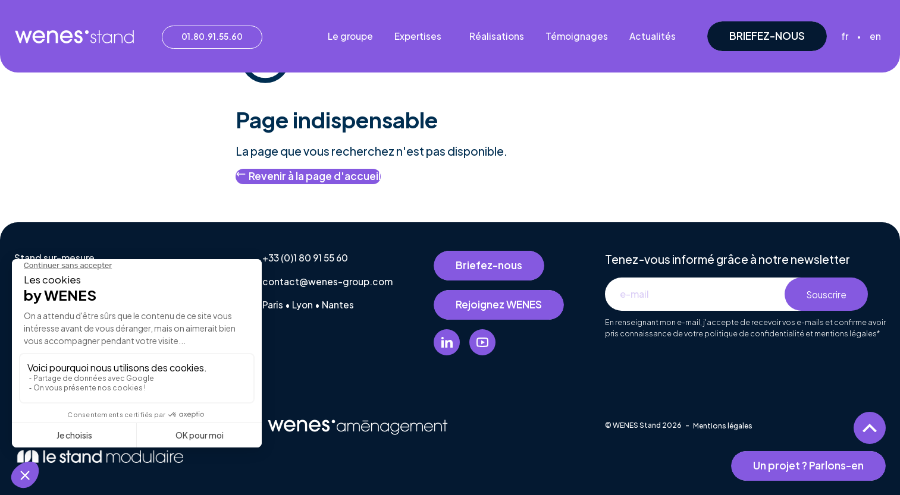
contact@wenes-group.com (327, 281)
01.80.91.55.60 (212, 36)
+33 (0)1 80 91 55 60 (305, 257)
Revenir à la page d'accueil (308, 175)
